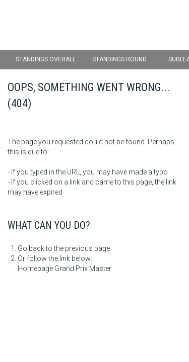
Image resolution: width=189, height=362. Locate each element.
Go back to (35, 248)
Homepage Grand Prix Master (64, 268)
